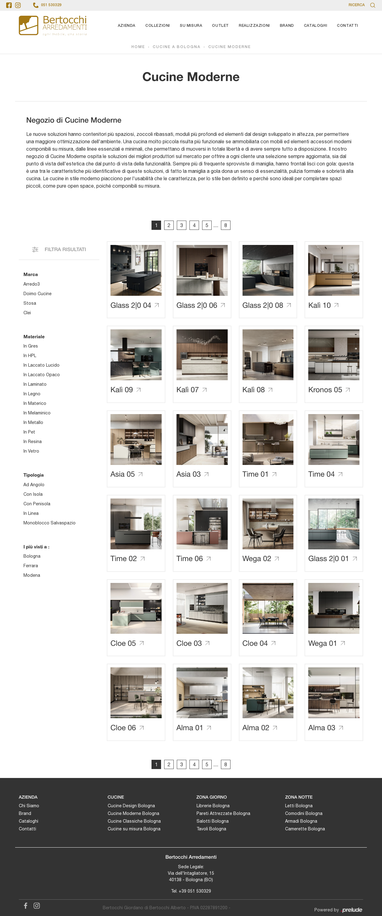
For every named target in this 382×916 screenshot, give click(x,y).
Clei (27, 312)
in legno (31, 394)
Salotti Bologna (213, 821)
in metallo (33, 422)
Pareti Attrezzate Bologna (223, 813)
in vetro (31, 451)
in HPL (29, 355)
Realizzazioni (254, 25)
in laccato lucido (41, 365)
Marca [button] (30, 274)
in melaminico (37, 413)
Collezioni (157, 25)
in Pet (29, 432)
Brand (287, 25)
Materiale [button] (34, 336)
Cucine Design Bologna (131, 806)
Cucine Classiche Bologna (134, 821)
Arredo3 (31, 284)
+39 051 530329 (195, 891)
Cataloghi (315, 25)
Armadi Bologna (301, 821)
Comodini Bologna (303, 813)
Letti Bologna (299, 806)
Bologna (31, 556)
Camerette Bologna (305, 829)
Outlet (220, 25)
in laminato (35, 384)
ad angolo (33, 484)
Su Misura (191, 25)
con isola (33, 494)
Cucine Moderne (229, 47)
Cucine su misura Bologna (134, 829)
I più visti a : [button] (36, 546)
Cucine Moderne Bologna (133, 813)
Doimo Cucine (37, 293)
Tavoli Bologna (211, 829)
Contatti (347, 25)
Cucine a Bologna (177, 47)
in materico (34, 403)
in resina (32, 441)
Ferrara (30, 566)
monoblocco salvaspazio (49, 522)
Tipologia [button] (33, 475)
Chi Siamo (29, 806)
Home (138, 47)
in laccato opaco (41, 375)
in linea (31, 513)
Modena (31, 575)
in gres (30, 346)
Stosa (29, 303)
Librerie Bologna (213, 806)
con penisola (36, 503)
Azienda (126, 25)
